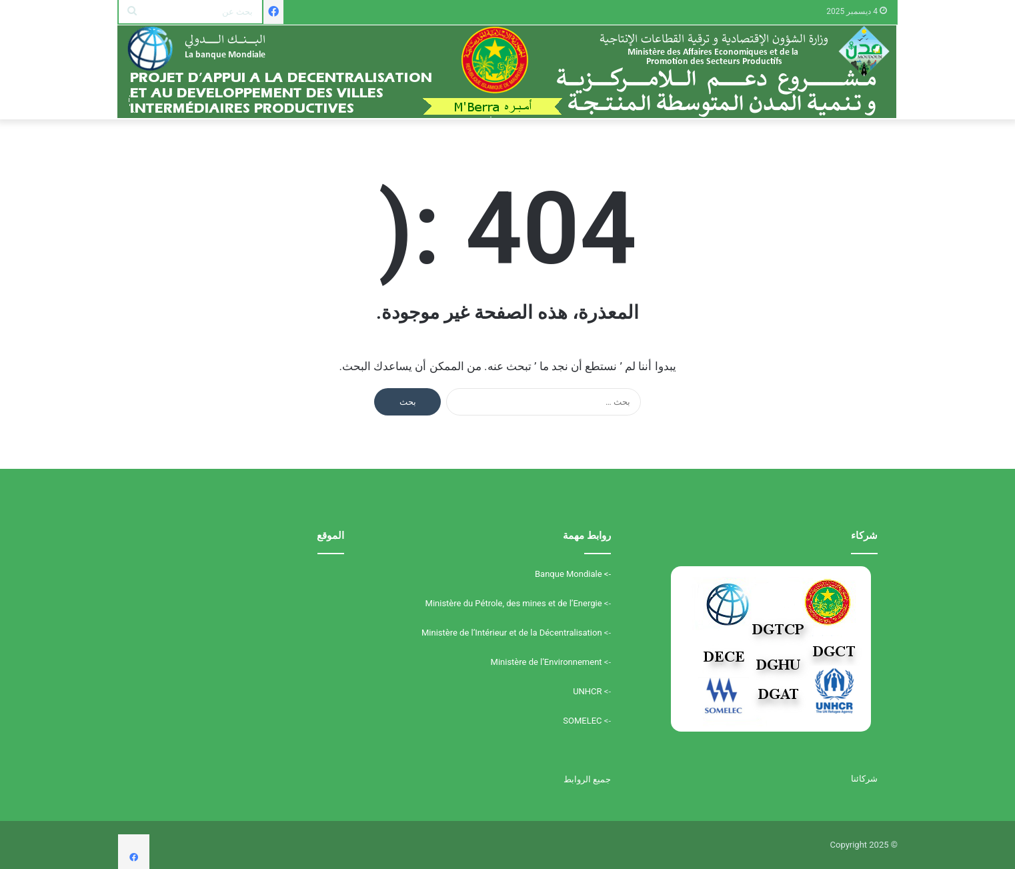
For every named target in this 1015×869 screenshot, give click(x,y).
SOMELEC (582, 721)
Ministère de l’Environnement (546, 662)
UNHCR (587, 691)
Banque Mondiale (568, 574)
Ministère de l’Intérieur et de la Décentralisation (511, 633)
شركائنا (864, 779)
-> (606, 574)
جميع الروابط (587, 779)
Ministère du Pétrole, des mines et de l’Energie (513, 603)
